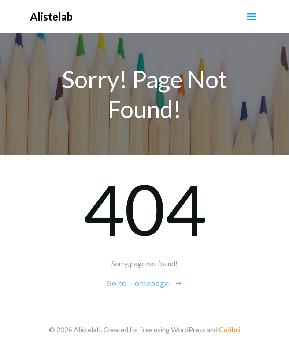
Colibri (229, 329)
